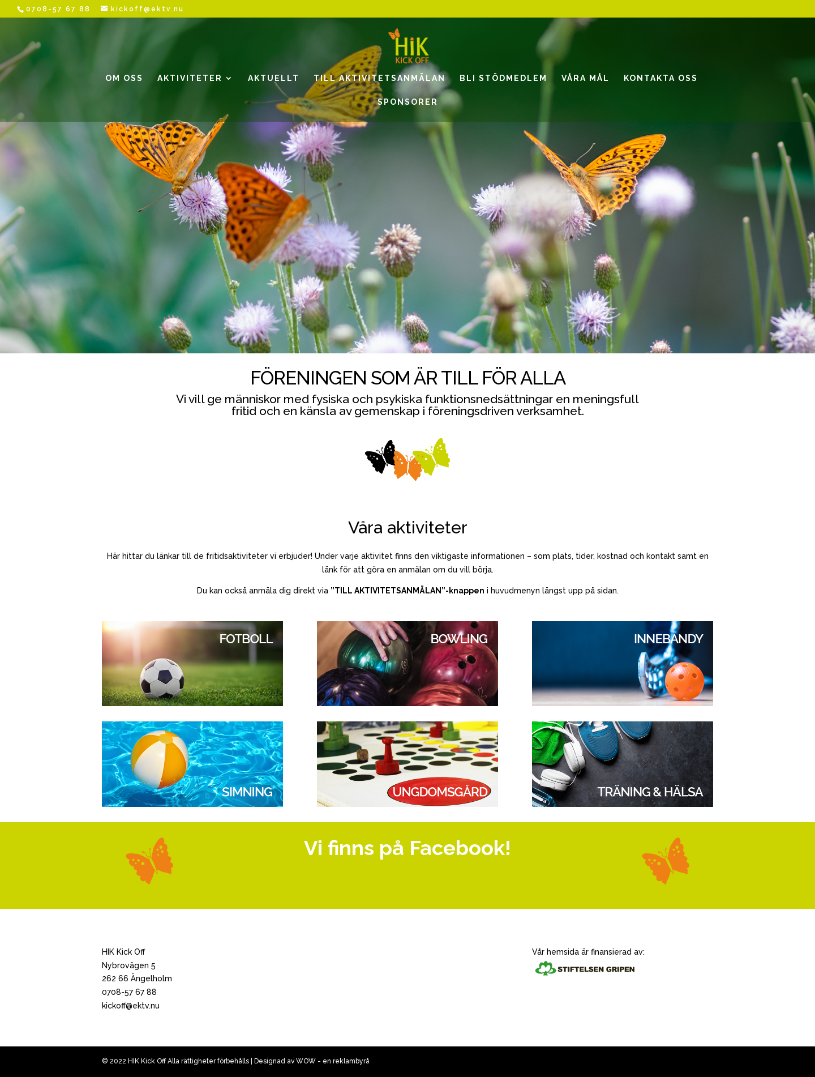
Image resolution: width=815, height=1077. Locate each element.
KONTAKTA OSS (661, 78)
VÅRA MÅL (585, 78)
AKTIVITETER (189, 78)
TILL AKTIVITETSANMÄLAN (379, 78)
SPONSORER (408, 102)
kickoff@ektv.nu (131, 1005)
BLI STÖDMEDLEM (503, 78)
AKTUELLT (273, 78)
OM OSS (124, 78)
